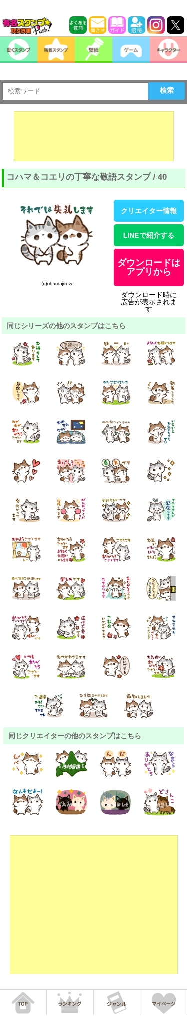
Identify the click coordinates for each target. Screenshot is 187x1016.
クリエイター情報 (149, 211)
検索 (167, 90)
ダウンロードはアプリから (148, 267)
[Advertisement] (94, 136)
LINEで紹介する (148, 235)
